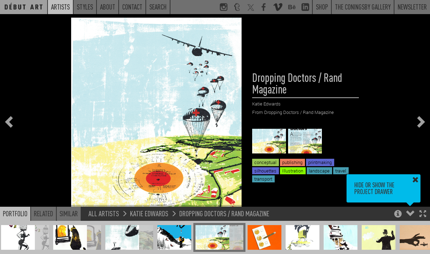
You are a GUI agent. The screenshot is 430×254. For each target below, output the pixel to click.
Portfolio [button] (15, 213)
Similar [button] (69, 213)
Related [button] (43, 213)
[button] (422, 214)
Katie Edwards (149, 213)
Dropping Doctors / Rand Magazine (224, 213)
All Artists (103, 213)
